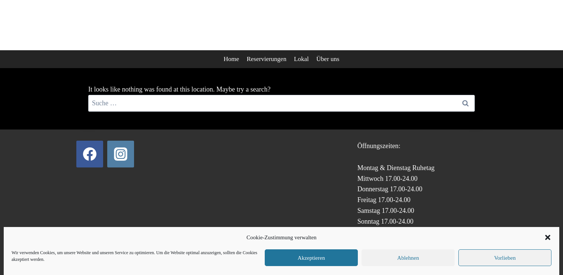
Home (231, 59)
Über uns (328, 59)
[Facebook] (89, 154)
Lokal (301, 59)
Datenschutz (250, 256)
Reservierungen (266, 59)
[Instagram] (120, 154)
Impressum (315, 256)
